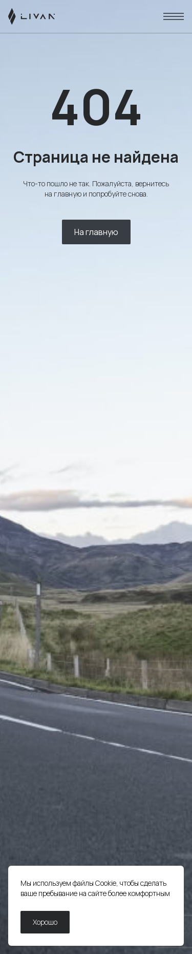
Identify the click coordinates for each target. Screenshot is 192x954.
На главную (96, 232)
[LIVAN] (31, 16)
